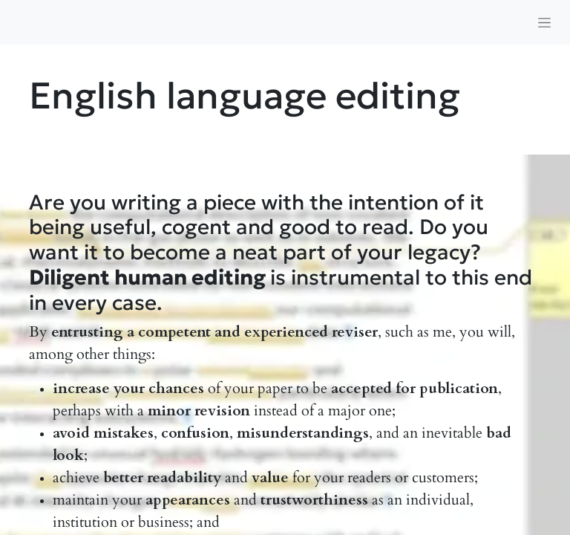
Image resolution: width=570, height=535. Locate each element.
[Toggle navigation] (544, 22)
